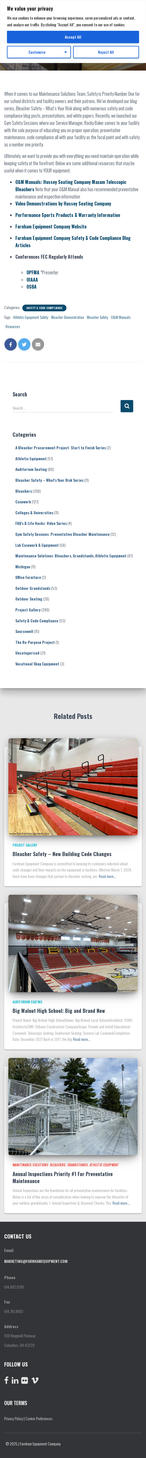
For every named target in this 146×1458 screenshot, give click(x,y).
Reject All (106, 52)
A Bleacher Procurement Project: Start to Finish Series (60, 447)
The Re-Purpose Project (35, 642)
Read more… (107, 876)
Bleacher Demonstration (67, 317)
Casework (23, 501)
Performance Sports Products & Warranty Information (67, 215)
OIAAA (32, 279)
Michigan (22, 566)
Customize (37, 52)
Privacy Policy (13, 1418)
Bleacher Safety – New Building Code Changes (62, 853)
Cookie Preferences (38, 1418)
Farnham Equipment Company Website (51, 226)
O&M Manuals (120, 317)
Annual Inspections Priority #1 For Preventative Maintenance (63, 1177)
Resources (13, 326)
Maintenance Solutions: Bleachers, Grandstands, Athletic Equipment (70, 556)
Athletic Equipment (31, 458)
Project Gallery (27, 610)
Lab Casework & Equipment (37, 545)
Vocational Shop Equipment (37, 664)
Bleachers (23, 491)
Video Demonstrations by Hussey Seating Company (63, 203)
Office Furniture (28, 577)
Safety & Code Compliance (44, 308)
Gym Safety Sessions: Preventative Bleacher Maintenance (62, 534)
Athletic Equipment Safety (30, 317)
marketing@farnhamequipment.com (36, 1261)
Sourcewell (24, 631)
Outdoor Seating (28, 599)
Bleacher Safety (97, 317)
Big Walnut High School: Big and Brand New (59, 1010)
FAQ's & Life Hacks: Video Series (41, 523)
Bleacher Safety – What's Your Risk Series (49, 480)
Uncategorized (27, 653)
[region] (73, 31)
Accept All (73, 37)
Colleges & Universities (34, 512)
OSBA (32, 286)
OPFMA (33, 272)
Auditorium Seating (31, 469)
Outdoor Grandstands (32, 588)
